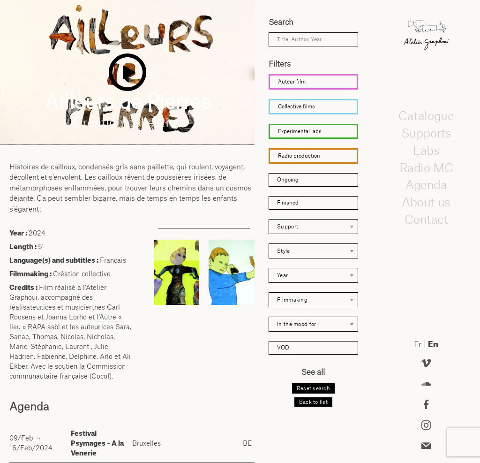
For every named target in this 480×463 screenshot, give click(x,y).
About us (426, 202)
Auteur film (292, 81)
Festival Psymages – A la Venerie (97, 443)
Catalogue (426, 116)
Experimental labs (300, 131)
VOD (283, 347)
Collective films (296, 106)
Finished (288, 202)
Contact (426, 219)
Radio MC (426, 167)
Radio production (299, 155)
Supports (426, 133)
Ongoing (288, 179)
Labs (426, 150)
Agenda (426, 185)
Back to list (313, 402)
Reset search (313, 388)
